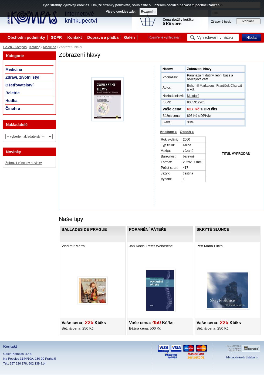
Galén (129, 37)
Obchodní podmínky (26, 37)
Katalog (34, 47)
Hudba (11, 101)
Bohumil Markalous (201, 86)
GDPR (56, 37)
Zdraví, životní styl (22, 77)
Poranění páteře (147, 229)
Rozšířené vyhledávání (164, 37)
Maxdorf (193, 96)
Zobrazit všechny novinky (23, 163)
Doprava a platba (103, 37)
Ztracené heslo (221, 21)
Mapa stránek (235, 357)
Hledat (251, 38)
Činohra (12, 108)
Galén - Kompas (15, 47)
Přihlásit (248, 21)
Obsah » (187, 132)
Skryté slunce (213, 229)
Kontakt (74, 37)
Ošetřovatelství (19, 85)
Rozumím (148, 11)
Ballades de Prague (84, 229)
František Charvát (229, 86)
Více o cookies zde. (121, 11)
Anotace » (168, 132)
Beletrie (12, 93)
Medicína (49, 47)
